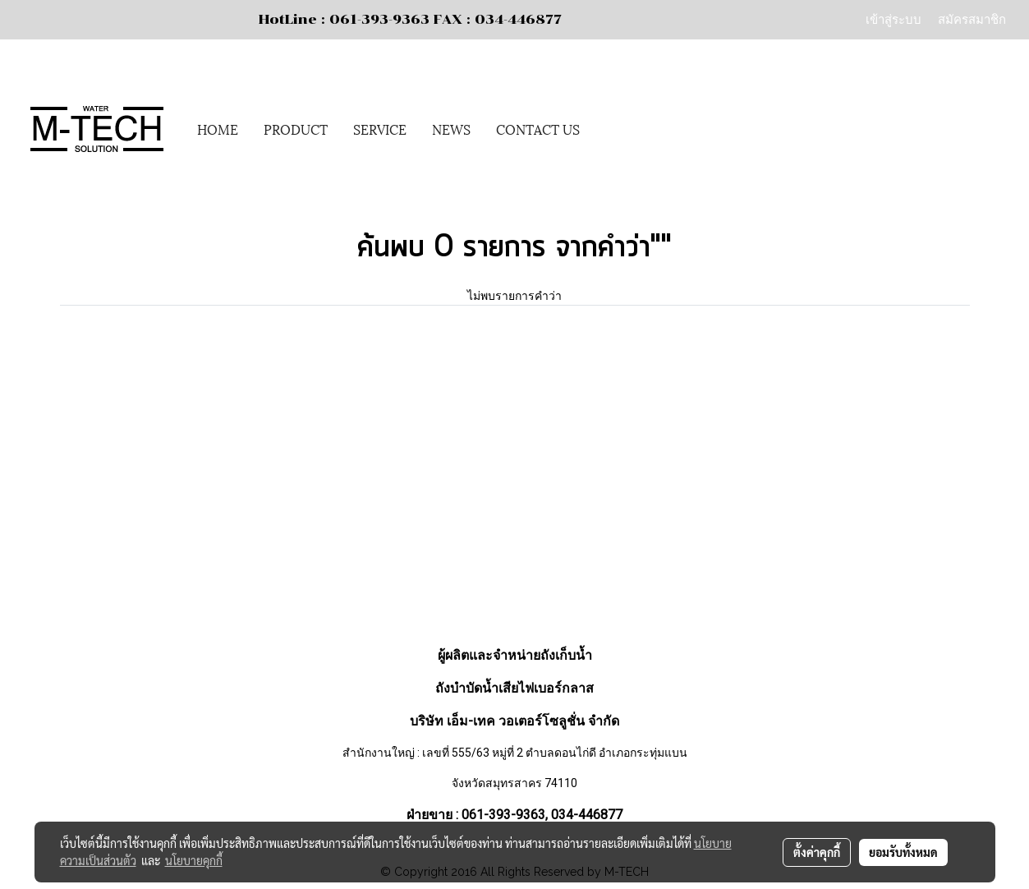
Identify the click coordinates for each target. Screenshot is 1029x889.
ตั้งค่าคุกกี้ (816, 852)
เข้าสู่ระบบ (893, 19)
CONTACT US (538, 128)
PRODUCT (296, 128)
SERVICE (380, 128)
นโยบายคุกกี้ (194, 860)
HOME (217, 128)
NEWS (451, 128)
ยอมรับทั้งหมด (903, 852)
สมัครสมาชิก (972, 19)
